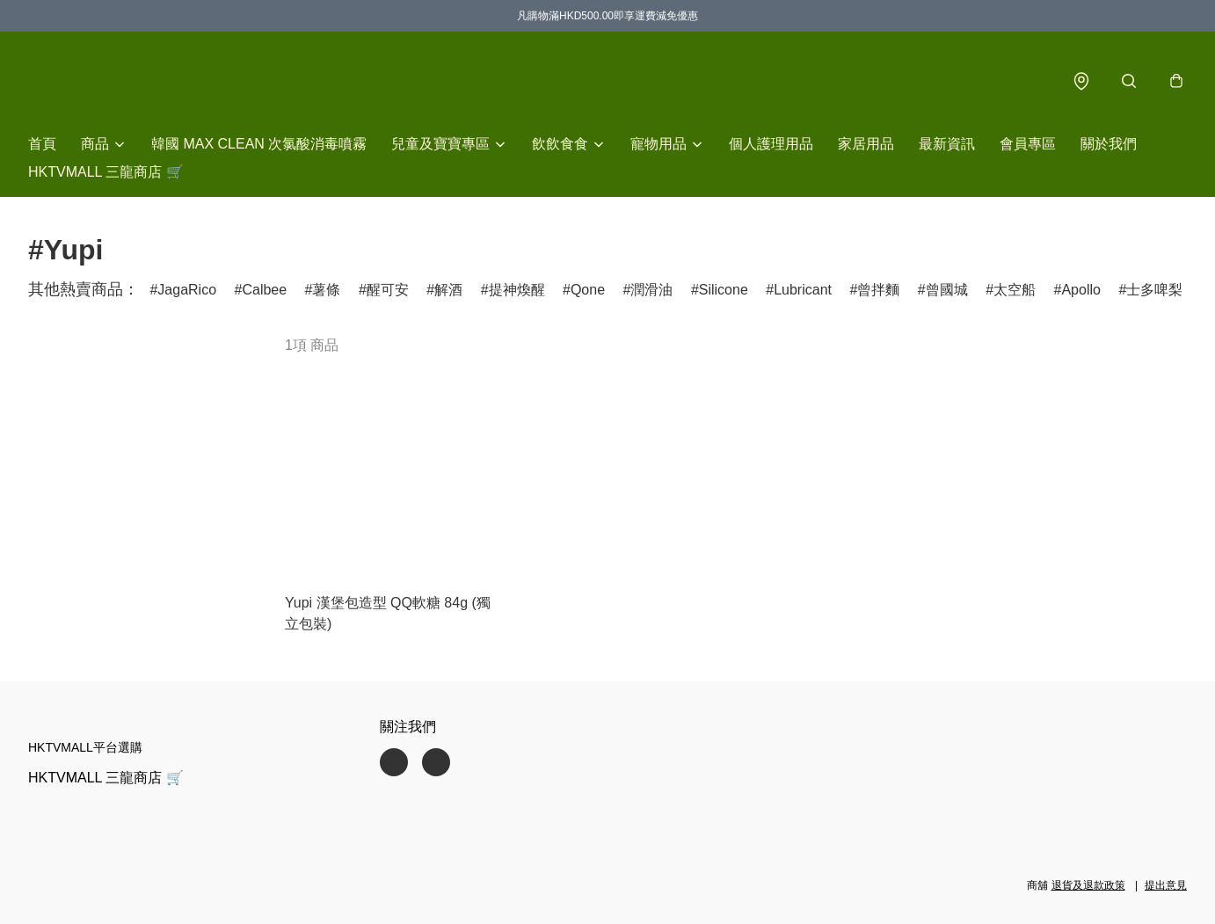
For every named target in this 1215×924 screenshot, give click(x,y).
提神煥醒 (517, 289)
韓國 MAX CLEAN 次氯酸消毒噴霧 (259, 143)
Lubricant (803, 289)
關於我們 (1108, 143)
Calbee (264, 289)
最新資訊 (947, 143)
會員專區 (1028, 143)
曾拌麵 (878, 289)
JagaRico (186, 289)
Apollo (1080, 289)
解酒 (448, 289)
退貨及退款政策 (1088, 885)
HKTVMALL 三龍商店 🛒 (106, 171)
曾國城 (947, 289)
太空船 (1014, 289)
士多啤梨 (1154, 289)
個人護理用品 (771, 143)
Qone (588, 289)
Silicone (723, 289)
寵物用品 (658, 143)
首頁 (42, 143)
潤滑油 (651, 289)
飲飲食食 (560, 143)
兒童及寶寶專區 (440, 143)
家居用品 (866, 143)
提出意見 (1166, 885)
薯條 (326, 289)
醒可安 (388, 289)
